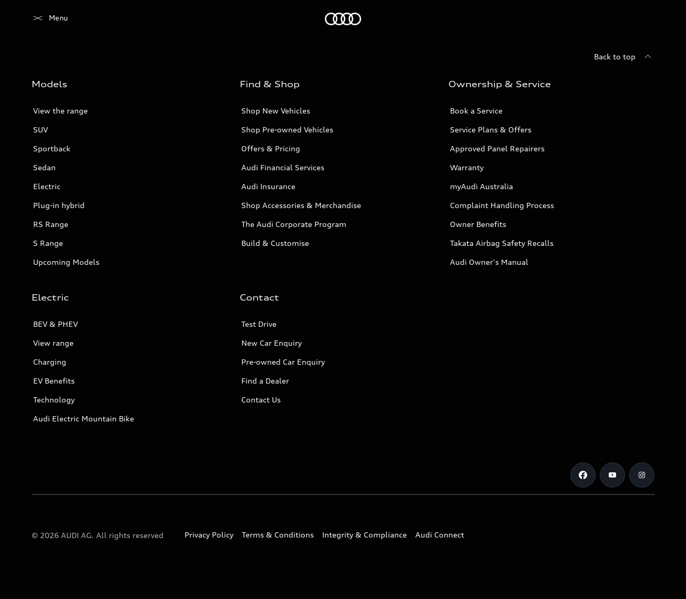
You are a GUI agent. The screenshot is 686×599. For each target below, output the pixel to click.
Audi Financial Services (282, 167)
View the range (60, 110)
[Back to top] (624, 56)
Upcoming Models (66, 261)
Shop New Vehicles (275, 110)
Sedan (44, 167)
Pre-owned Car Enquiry (283, 361)
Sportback (51, 148)
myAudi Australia (481, 186)
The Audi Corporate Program (293, 224)
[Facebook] (583, 475)
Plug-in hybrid (59, 205)
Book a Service (476, 110)
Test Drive (259, 323)
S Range (48, 243)
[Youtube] (612, 475)
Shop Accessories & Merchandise (301, 205)
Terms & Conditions (278, 534)
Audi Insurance (268, 186)
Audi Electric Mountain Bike (83, 418)
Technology (54, 399)
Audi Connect (439, 534)
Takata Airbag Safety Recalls (502, 243)
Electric (46, 186)
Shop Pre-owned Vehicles (287, 129)
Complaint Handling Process (502, 205)
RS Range (50, 224)
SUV (40, 129)
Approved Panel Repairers (497, 148)
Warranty (467, 167)
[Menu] (50, 19)
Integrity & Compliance (364, 534)
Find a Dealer (265, 380)
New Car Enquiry (271, 342)
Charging (49, 361)
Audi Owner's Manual (489, 261)
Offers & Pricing (270, 148)
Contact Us (261, 399)
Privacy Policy (209, 534)
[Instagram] (641, 475)
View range (53, 342)
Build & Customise (275, 243)
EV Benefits (54, 380)
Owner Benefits (478, 224)
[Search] (641, 19)
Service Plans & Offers (490, 129)
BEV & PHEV (55, 323)
